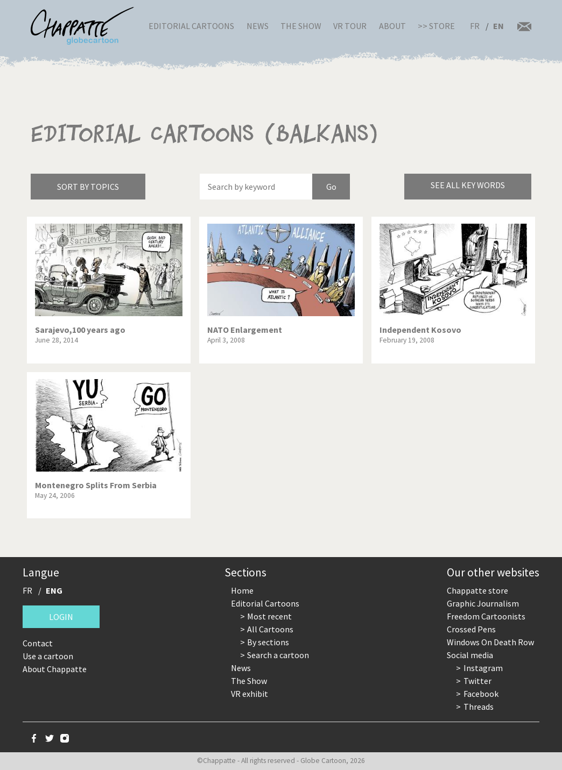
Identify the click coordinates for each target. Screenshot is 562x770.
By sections (268, 642)
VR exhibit (249, 693)
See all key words (468, 185)
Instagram (483, 667)
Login (61, 616)
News (258, 25)
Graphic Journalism (483, 603)
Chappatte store (477, 590)
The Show (300, 25)
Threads (478, 706)
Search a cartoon (278, 655)
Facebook (480, 693)
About (392, 25)
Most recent (269, 616)
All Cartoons (270, 629)
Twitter (477, 680)
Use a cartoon (48, 656)
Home (242, 590)
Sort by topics (88, 186)
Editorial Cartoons (191, 25)
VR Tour (350, 25)
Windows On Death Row (490, 642)
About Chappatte (55, 669)
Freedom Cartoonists (486, 616)
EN (498, 25)
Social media (470, 655)
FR (475, 25)
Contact (38, 643)
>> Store (436, 25)
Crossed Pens (471, 629)
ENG (54, 590)
